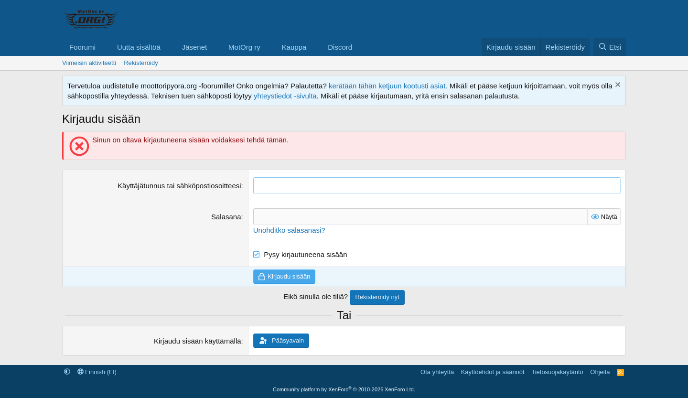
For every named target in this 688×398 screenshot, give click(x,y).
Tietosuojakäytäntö (557, 372)
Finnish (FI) (97, 372)
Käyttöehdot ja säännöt (493, 372)
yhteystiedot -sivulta (285, 96)
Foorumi (82, 47)
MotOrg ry (244, 47)
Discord (340, 47)
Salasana (226, 217)
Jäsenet (194, 47)
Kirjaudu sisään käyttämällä (197, 341)
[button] (103, 47)
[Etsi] (609, 47)
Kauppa (294, 47)
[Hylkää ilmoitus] (617, 86)
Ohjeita (600, 372)
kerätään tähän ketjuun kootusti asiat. (388, 86)
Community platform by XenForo (344, 389)
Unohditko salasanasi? (289, 230)
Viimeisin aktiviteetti (89, 62)
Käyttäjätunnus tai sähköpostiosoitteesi (179, 186)
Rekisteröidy (141, 62)
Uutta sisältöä (139, 47)
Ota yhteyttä (437, 372)
